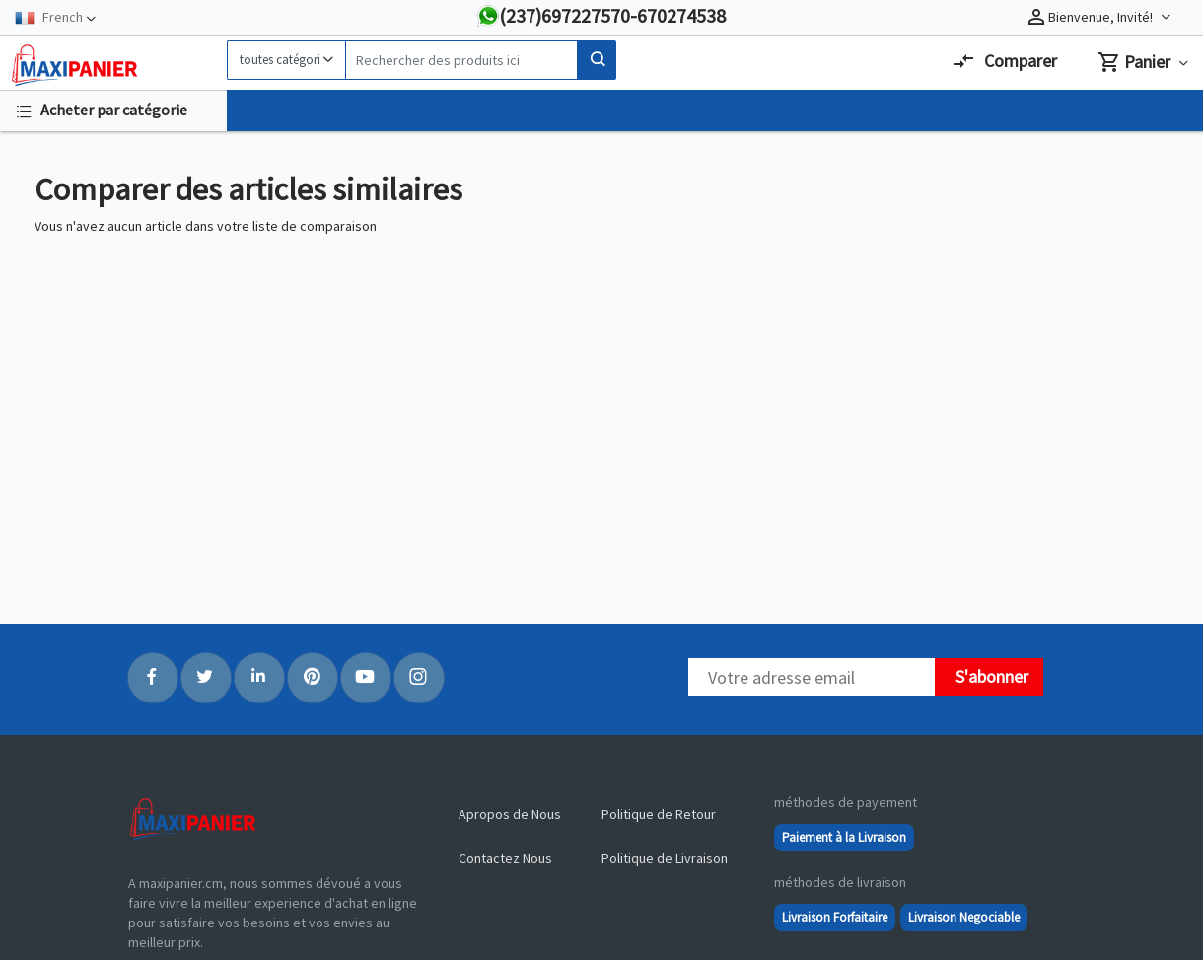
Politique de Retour (659, 814)
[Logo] (113, 65)
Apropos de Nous (510, 814)
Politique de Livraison (665, 858)
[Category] (286, 60)
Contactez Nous (505, 858)
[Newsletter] (811, 677)
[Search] (461, 60)
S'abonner (991, 676)
